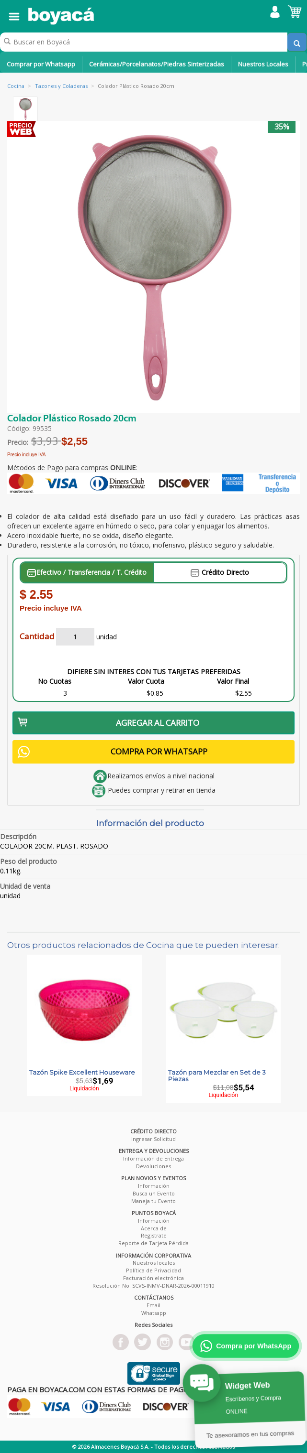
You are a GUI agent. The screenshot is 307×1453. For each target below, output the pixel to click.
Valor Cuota (146, 681)
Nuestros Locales (263, 64)
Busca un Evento (154, 1193)
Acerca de (154, 1228)
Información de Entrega (153, 1158)
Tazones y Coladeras (61, 85)
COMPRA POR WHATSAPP (112, 752)
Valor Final (233, 681)
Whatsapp (153, 1312)
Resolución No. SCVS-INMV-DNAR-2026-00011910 (153, 1285)
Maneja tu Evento (153, 1201)
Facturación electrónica (153, 1277)
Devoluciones (153, 1166)
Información (154, 1185)
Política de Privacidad (153, 1270)
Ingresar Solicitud (153, 1138)
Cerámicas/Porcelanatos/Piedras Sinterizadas (156, 64)
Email (153, 1305)
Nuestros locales (154, 1262)
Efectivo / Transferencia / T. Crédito (87, 572)
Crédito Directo (220, 572)
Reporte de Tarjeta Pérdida (153, 1243)
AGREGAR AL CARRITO (108, 722)
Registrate (154, 1235)
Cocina (15, 85)
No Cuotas (54, 681)
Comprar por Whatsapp (41, 64)
